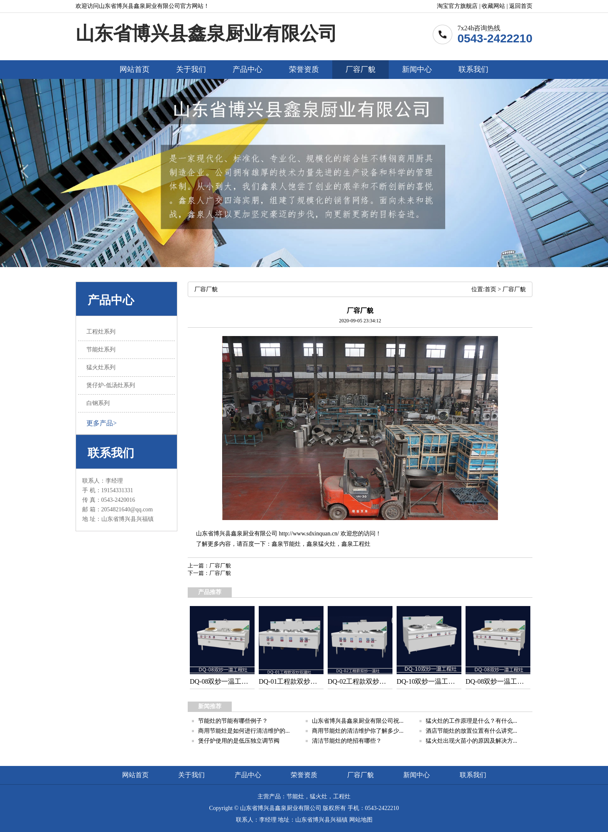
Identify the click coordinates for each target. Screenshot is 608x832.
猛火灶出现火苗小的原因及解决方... (471, 741)
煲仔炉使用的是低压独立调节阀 (238, 741)
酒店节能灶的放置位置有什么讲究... (471, 731)
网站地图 (361, 820)
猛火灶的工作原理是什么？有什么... (471, 721)
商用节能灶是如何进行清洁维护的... (244, 731)
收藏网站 (493, 6)
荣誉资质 (304, 69)
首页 (490, 289)
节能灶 (292, 544)
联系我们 (473, 69)
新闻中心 (417, 69)
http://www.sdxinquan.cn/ (309, 533)
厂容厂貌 (360, 69)
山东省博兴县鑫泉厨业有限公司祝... (358, 721)
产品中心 (247, 69)
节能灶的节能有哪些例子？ (233, 721)
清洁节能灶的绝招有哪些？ (347, 741)
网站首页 (135, 69)
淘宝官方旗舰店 (457, 6)
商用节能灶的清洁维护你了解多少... (358, 731)
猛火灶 (327, 544)
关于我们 (191, 69)
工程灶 (361, 544)
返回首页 (520, 6)
